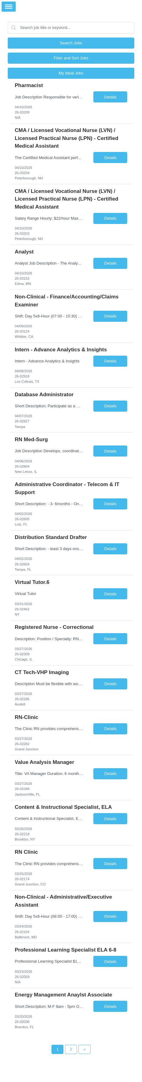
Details (110, 97)
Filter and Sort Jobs (71, 58)
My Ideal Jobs (71, 73)
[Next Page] (85, 1049)
